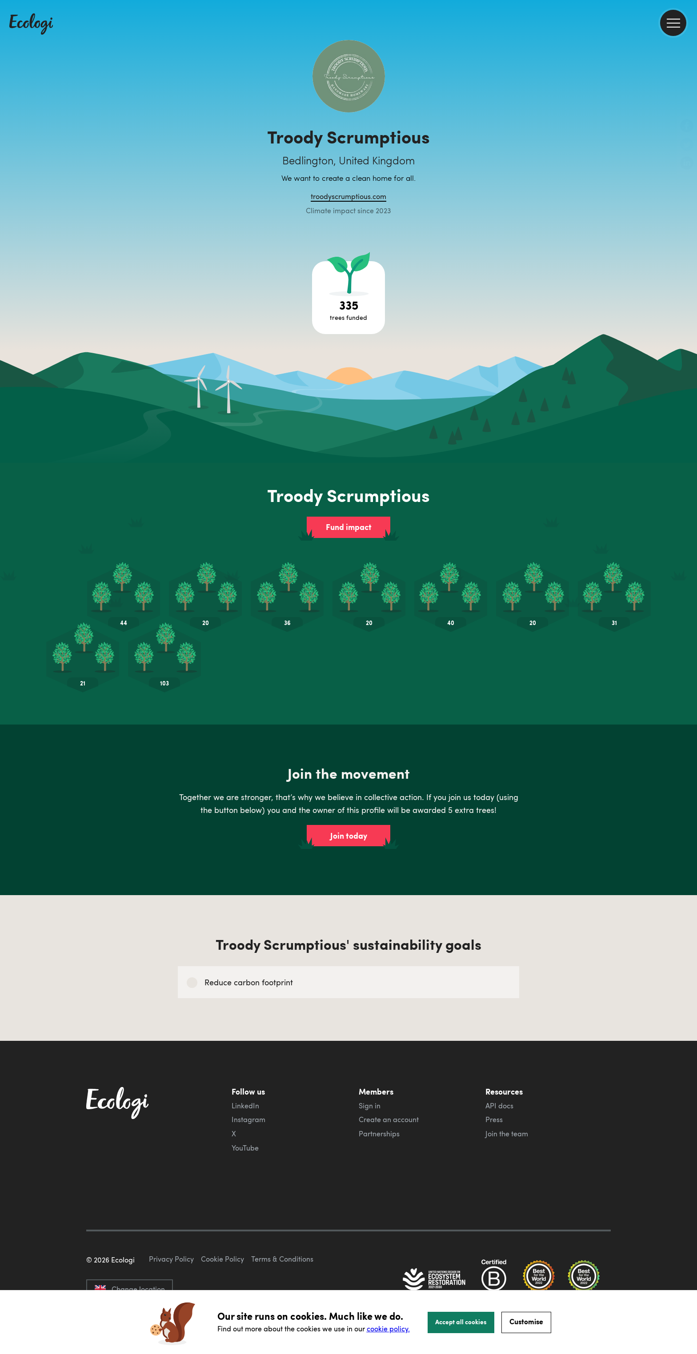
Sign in (370, 1105)
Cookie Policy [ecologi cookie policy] (222, 1258)
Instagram (248, 1119)
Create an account (389, 1119)
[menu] (673, 23)
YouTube (245, 1147)
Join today (348, 835)
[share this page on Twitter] (686, 145)
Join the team (506, 1133)
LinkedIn (245, 1105)
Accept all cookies (461, 1321)
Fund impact (349, 527)
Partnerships (379, 1133)
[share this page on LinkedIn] (686, 163)
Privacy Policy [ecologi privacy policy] (171, 1258)
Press (494, 1119)
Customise (526, 1321)
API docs (499, 1105)
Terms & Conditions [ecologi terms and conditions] (282, 1258)
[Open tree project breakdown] (348, 297)
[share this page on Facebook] (686, 126)
